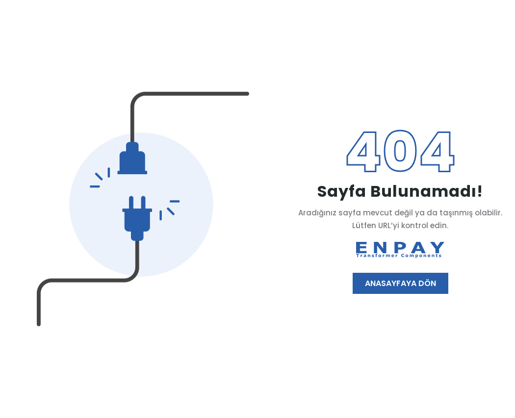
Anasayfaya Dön (400, 283)
